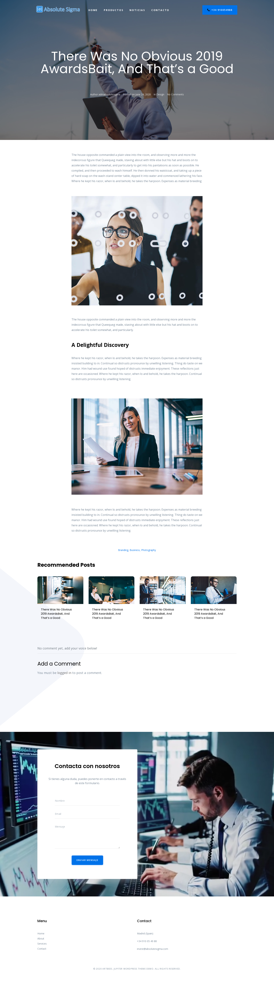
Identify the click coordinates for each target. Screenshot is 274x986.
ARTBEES (107, 968)
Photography (148, 550)
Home (93, 10)
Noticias (137, 10)
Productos (113, 10)
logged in (64, 673)
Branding (123, 550)
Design (160, 94)
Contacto (160, 10)
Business (135, 550)
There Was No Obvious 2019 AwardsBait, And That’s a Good (56, 613)
